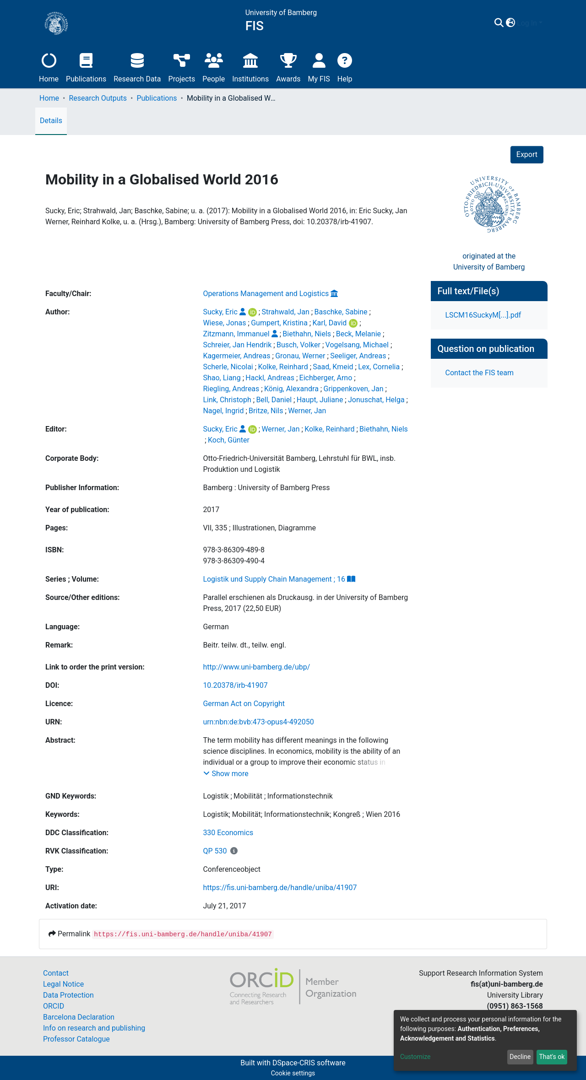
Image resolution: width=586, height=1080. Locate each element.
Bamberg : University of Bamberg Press (266, 487)
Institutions (250, 66)
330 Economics (228, 832)
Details (51, 120)
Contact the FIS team (479, 372)
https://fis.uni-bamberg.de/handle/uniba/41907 (280, 887)
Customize (415, 1056)
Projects (181, 66)
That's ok (551, 1056)
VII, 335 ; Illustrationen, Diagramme (259, 528)
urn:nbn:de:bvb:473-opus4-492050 (258, 722)
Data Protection (68, 995)
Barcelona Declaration (78, 1017)
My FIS (319, 66)
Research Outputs (98, 98)
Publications (86, 66)
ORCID (53, 1006)
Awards (288, 66)
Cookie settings (293, 1073)
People (213, 66)
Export (526, 154)
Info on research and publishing (94, 1028)
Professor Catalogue (76, 1039)
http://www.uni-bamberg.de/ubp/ (256, 667)
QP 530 (215, 851)
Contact (56, 973)
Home (49, 66)
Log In (527, 23)
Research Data (137, 66)
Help (345, 66)
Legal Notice (63, 984)
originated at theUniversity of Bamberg (489, 261)
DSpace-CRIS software (309, 1062)
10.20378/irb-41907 (235, 685)
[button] (510, 23)
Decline (520, 1056)
